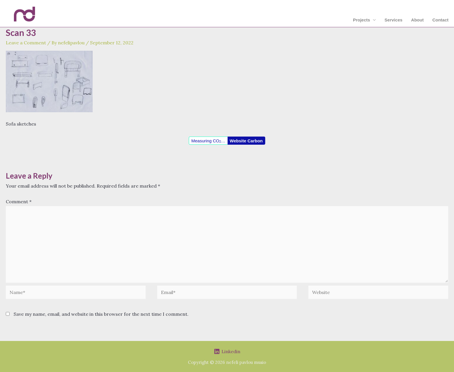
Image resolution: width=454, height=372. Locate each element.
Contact (440, 19)
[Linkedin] (227, 351)
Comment (19, 201)
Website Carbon (246, 140)
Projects (361, 19)
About (417, 19)
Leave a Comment (26, 43)
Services (393, 19)
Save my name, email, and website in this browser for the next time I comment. (101, 314)
